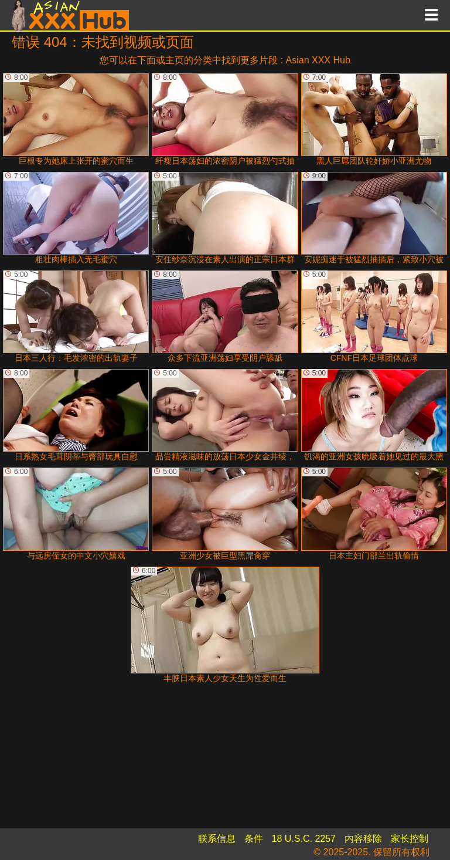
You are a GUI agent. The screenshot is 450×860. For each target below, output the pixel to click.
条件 (253, 839)
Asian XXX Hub (318, 60)
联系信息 (217, 839)
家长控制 (409, 839)
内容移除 (363, 839)
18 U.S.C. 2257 (304, 839)
